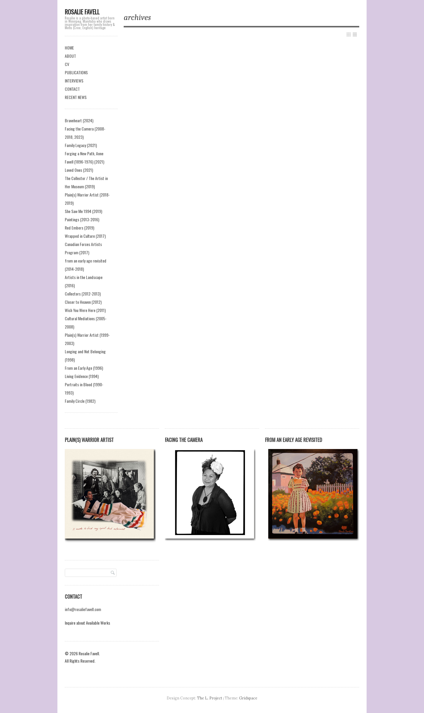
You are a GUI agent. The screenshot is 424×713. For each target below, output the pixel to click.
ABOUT (70, 56)
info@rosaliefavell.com (83, 609)
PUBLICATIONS (76, 72)
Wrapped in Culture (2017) (85, 236)
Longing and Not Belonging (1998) (85, 355)
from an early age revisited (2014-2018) (85, 265)
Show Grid (349, 34)
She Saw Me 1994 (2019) (83, 211)
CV (67, 64)
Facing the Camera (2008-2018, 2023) (85, 133)
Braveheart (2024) (79, 120)
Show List (355, 34)
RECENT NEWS (76, 97)
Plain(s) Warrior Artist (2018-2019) (87, 199)
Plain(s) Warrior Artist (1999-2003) (87, 339)
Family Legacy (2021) (81, 145)
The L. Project (209, 698)
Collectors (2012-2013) (83, 294)
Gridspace (248, 698)
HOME (69, 47)
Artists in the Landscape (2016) (83, 281)
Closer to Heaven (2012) (83, 302)
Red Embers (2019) (79, 228)
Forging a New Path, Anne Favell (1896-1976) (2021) (84, 157)
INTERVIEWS (74, 80)
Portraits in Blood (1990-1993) (84, 388)
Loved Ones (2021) (79, 170)
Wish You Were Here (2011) (85, 310)
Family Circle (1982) (80, 401)
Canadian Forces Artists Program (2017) (83, 248)
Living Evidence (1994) (82, 376)
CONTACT (72, 89)
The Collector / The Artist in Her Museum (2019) (86, 182)
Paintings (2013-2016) (82, 219)
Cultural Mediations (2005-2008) (86, 322)
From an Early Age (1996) (84, 368)
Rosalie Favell (82, 11)
